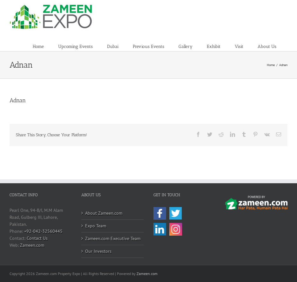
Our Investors (98, 251)
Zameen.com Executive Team (112, 238)
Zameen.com (32, 245)
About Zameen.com (103, 213)
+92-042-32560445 (43, 231)
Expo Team (95, 226)
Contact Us (37, 238)
